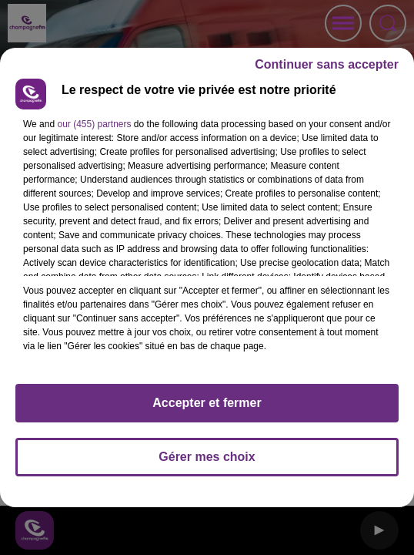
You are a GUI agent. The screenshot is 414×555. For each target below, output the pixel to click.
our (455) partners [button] (94, 124)
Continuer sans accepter (327, 64)
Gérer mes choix (207, 456)
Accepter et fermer (206, 402)
